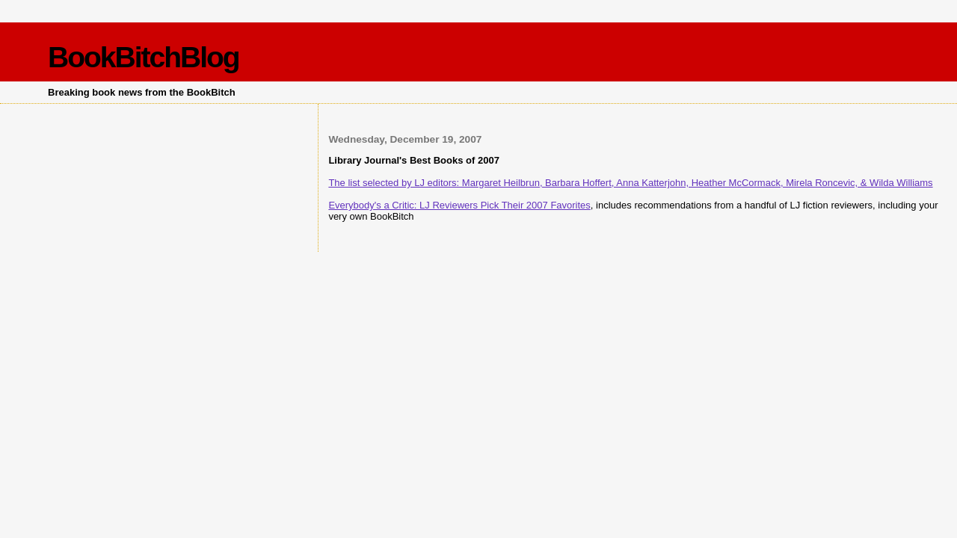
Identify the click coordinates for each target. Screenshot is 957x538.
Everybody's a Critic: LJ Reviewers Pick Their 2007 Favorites (459, 205)
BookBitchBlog (143, 57)
